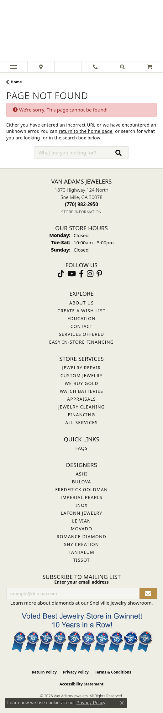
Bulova (81, 482)
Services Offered (81, 334)
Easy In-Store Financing (81, 342)
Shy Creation (81, 544)
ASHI (81, 474)
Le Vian (81, 521)
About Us (81, 303)
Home (16, 82)
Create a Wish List (81, 311)
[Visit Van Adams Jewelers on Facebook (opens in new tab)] (81, 274)
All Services (81, 422)
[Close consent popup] (122, 703)
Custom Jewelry (81, 375)
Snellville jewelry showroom (121, 603)
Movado (81, 529)
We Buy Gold (81, 383)
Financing (81, 415)
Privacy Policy (76, 672)
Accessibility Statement (81, 684)
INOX (81, 505)
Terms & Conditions (113, 672)
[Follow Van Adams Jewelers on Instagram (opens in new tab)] (90, 274)
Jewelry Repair (81, 368)
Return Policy (44, 672)
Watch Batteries (81, 391)
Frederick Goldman (81, 489)
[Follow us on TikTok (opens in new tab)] (61, 274)
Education (81, 318)
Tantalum (81, 552)
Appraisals (81, 399)
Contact (82, 326)
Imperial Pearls (81, 497)
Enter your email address (81, 582)
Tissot (81, 560)
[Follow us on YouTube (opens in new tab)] (71, 274)
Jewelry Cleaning (81, 407)
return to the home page (85, 131)
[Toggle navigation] (13, 66)
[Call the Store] (81, 204)
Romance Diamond (82, 536)
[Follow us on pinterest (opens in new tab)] (99, 274)
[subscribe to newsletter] (148, 593)
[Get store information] (81, 212)
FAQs (81, 448)
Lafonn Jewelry (82, 513)
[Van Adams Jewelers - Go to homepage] (81, 31)
